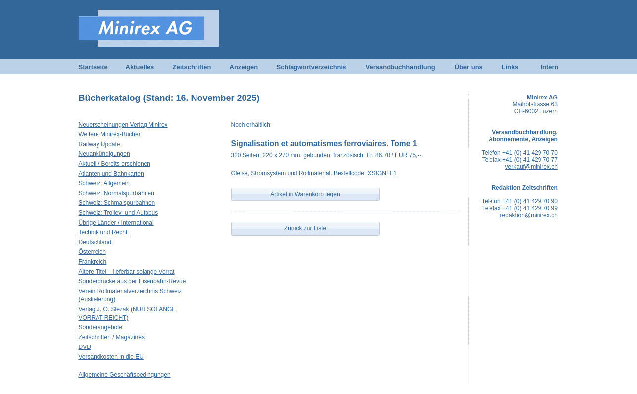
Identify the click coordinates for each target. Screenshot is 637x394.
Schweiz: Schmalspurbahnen (117, 202)
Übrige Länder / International (116, 222)
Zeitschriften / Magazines (112, 337)
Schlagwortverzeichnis (311, 67)
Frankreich (93, 261)
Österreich (92, 251)
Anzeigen (244, 67)
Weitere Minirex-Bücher (110, 134)
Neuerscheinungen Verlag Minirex (123, 124)
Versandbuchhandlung (400, 67)
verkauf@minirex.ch (531, 166)
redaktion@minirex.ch (529, 215)
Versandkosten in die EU (111, 356)
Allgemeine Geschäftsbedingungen (125, 374)
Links (510, 67)
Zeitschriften (192, 67)
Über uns (469, 67)
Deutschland (95, 242)
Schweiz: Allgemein (104, 183)
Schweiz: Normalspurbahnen (116, 193)
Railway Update (99, 144)
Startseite (93, 67)
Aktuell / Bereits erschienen (114, 163)
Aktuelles (140, 67)
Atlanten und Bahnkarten (111, 173)
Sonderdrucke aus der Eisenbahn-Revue (132, 281)
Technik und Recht (103, 232)
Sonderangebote (101, 327)
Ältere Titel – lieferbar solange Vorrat (127, 271)
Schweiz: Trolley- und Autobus (118, 212)
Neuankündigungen (104, 153)
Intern (549, 67)
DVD (85, 347)
